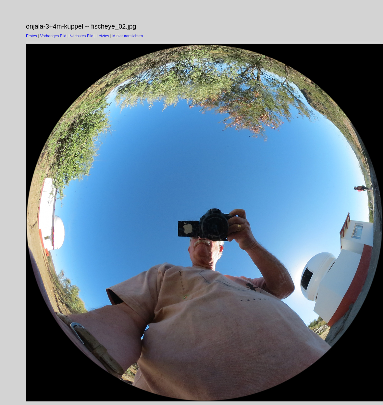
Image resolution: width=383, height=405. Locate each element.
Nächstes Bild (81, 36)
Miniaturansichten (127, 36)
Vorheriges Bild (53, 36)
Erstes (31, 36)
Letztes (103, 36)
